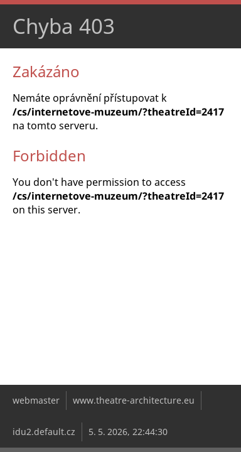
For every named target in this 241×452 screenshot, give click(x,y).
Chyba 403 (64, 26)
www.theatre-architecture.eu (134, 400)
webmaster (36, 400)
